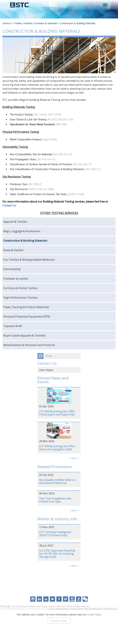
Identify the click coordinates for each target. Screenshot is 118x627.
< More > (74, 458)
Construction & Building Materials (77, 23)
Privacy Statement (93, 609)
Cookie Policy (110, 609)
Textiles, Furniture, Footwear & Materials (35, 23)
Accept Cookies (59, 620)
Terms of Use (77, 609)
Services (6, 23)
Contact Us (9, 205)
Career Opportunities (59, 609)
